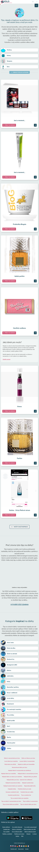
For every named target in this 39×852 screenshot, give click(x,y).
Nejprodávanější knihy (30, 786)
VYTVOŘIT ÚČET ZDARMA (20, 604)
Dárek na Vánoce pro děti (30, 829)
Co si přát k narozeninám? (30, 827)
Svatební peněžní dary (13, 795)
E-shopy (35, 833)
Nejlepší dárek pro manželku (8, 773)
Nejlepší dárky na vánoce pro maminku (12, 776)
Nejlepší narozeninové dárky (13, 782)
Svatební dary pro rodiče (27, 792)
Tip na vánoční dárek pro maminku (19, 798)
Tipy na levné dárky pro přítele (11, 804)
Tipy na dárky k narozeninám (30, 801)
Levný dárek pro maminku (11, 761)
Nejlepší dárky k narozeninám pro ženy (28, 773)
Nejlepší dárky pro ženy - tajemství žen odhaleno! (19, 779)
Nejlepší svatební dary (27, 782)
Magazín (28, 833)
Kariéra (17, 836)
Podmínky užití (14, 849)
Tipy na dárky (6, 831)
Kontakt (27, 849)
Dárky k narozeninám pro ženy (12, 758)
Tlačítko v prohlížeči (7, 833)
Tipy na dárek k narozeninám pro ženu (11, 801)
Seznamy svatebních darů (12, 792)
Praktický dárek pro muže (24, 789)
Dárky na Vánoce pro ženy (28, 758)
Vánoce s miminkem (17, 829)
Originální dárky (12, 789)
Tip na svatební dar (26, 795)
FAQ (22, 836)
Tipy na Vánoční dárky (17, 831)
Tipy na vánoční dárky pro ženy (28, 804)
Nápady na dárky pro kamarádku (26, 764)
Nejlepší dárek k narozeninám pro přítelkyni (19, 770)
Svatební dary (6, 829)
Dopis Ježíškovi (6, 827)
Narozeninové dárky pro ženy (19, 767)
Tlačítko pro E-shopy (19, 833)
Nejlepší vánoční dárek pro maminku (12, 786)
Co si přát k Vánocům (17, 827)
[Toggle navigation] (36, 1)
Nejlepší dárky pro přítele (30, 776)
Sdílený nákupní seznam (30, 831)
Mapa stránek (21, 849)
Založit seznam (6, 359)
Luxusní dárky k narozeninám (27, 761)
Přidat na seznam (10, 125)
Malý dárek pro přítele (10, 764)
